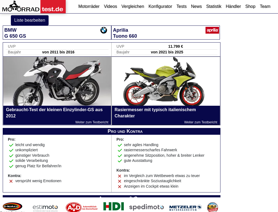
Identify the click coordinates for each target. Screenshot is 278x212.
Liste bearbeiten (29, 20)
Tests (181, 6)
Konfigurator (160, 6)
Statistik (213, 6)
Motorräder (88, 6)
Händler (233, 6)
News (196, 6)
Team (265, 6)
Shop (250, 6)
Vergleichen (132, 6)
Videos (110, 6)
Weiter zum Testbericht (91, 122)
